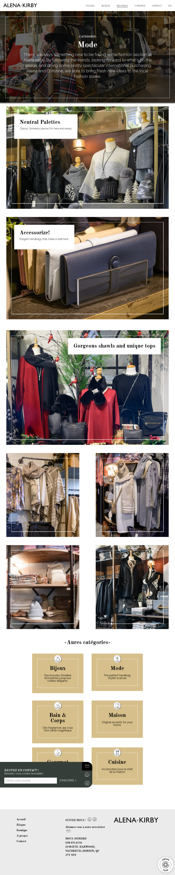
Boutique (122, 5)
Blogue (106, 5)
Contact (157, 5)
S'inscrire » (67, 780)
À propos (139, 5)
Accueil (90, 5)
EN (170, 5)
